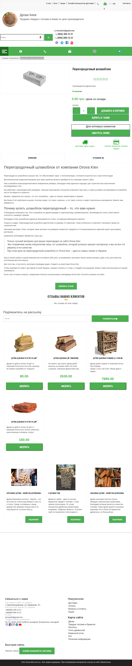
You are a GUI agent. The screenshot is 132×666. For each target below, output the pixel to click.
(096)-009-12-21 (65, 37)
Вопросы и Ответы (77, 609)
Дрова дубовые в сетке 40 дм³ (24, 421)
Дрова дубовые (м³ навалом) (65, 358)
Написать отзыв (66, 286)
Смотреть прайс (101, 133)
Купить (24, 386)
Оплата (71, 606)
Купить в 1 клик (101, 117)
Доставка (72, 603)
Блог (55, 3)
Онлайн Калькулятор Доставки (81, 3)
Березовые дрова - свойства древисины (24, 493)
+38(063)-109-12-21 (13, 610)
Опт (70, 636)
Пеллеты (72, 627)
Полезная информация (79, 639)
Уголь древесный (76, 630)
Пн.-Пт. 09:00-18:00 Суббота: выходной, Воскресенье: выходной (32, 622)
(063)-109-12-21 (65, 34)
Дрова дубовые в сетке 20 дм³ (24, 358)
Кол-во (76, 105)
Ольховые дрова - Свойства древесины (107, 493)
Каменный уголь (76, 633)
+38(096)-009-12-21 (13, 612)
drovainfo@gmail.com (14, 617)
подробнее (34, 519)
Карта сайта (75, 617)
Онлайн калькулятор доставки (37, 651)
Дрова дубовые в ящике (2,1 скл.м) (108, 358)
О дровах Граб (54, 493)
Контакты (127, 3)
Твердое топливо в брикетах (82, 624)
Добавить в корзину (113, 110)
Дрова (71, 621)
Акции (62, 3)
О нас (48, 3)
